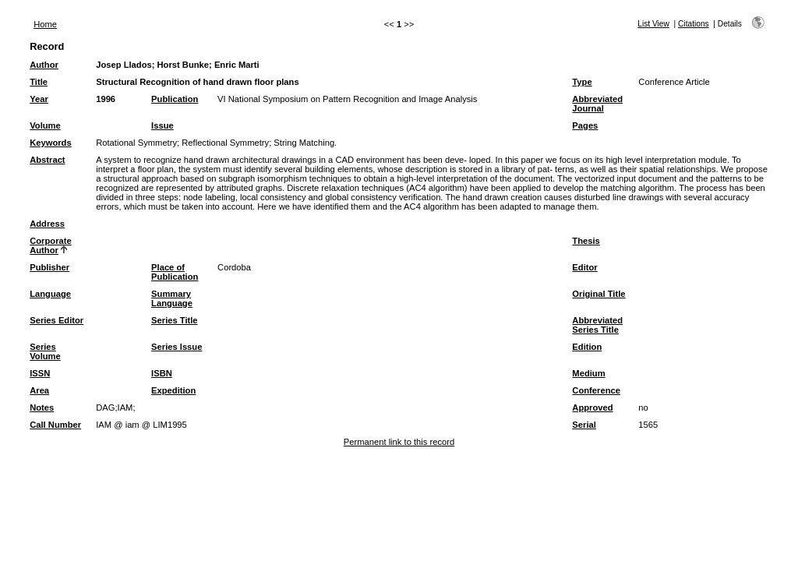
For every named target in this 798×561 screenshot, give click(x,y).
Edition (587, 346)
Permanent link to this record (399, 441)
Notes (42, 407)
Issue (162, 125)
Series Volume (45, 351)
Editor (584, 267)
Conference (596, 390)
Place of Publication (174, 272)
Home (45, 24)
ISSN (40, 373)
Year (39, 99)
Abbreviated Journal (597, 103)
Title (39, 81)
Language (50, 293)
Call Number (55, 424)
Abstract (47, 159)
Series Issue (176, 346)
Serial (583, 424)
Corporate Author (50, 245)
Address (47, 223)
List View (653, 23)
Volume (45, 125)
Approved (592, 407)
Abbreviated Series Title (597, 325)
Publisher (49, 267)
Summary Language (171, 298)
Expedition (173, 390)
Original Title (598, 293)
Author (44, 64)
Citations (693, 23)
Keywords (50, 142)
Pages (585, 125)
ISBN (161, 373)
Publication (174, 99)
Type (581, 81)
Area (39, 390)
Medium (588, 373)
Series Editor (56, 320)
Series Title (174, 320)
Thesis (585, 240)
